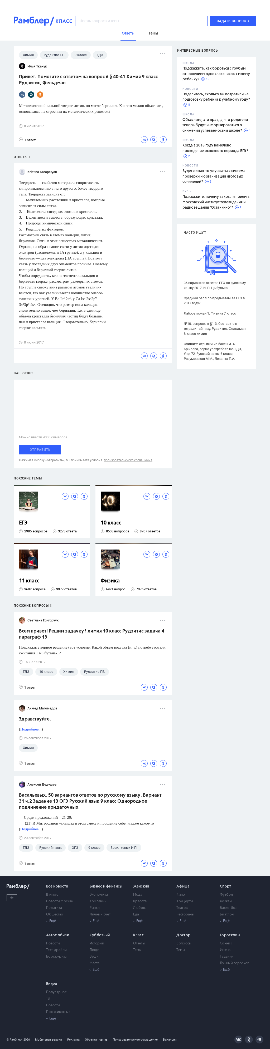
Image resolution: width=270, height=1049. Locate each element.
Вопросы (183, 943)
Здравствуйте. (35, 719)
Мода (137, 894)
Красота (140, 901)
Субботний (100, 935)
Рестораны (185, 914)
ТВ (48, 999)
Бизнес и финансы (106, 886)
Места (95, 963)
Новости (53, 943)
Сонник (226, 943)
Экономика (99, 894)
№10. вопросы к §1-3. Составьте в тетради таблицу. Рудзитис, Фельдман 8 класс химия (215, 329)
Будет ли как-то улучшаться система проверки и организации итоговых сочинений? (213, 176)
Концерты (184, 901)
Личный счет (100, 914)
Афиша (183, 886)
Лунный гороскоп (234, 963)
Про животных (58, 1012)
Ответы (139, 943)
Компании (98, 901)
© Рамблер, (14, 1039)
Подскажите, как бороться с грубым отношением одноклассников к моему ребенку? (216, 74)
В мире (52, 894)
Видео (51, 984)
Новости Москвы (59, 901)
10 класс (111, 523)
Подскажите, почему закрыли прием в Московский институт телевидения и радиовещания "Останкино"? (215, 202)
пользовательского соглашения (128, 460)
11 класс (29, 581)
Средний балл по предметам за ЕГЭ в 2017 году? (214, 300)
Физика (110, 581)
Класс (138, 935)
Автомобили (57, 935)
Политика (54, 908)
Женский (141, 886)
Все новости (57, 886)
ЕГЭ (23, 523)
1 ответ (27, 140)
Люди (94, 950)
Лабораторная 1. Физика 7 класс (210, 313)
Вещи (94, 956)
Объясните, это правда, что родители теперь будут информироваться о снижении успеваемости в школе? (215, 125)
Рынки (95, 908)
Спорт (225, 886)
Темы (137, 950)
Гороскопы (230, 935)
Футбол (226, 894)
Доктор (183, 935)
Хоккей (226, 901)
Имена (225, 950)
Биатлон (227, 914)
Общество (54, 914)
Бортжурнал (56, 956)
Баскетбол (228, 908)
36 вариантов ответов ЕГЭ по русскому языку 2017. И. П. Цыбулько (215, 285)
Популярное (56, 992)
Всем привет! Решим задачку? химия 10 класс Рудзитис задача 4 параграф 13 (91, 634)
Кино (180, 894)
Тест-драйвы (56, 950)
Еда (136, 914)
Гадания (226, 956)
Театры (182, 908)
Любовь (140, 908)
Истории (97, 943)
